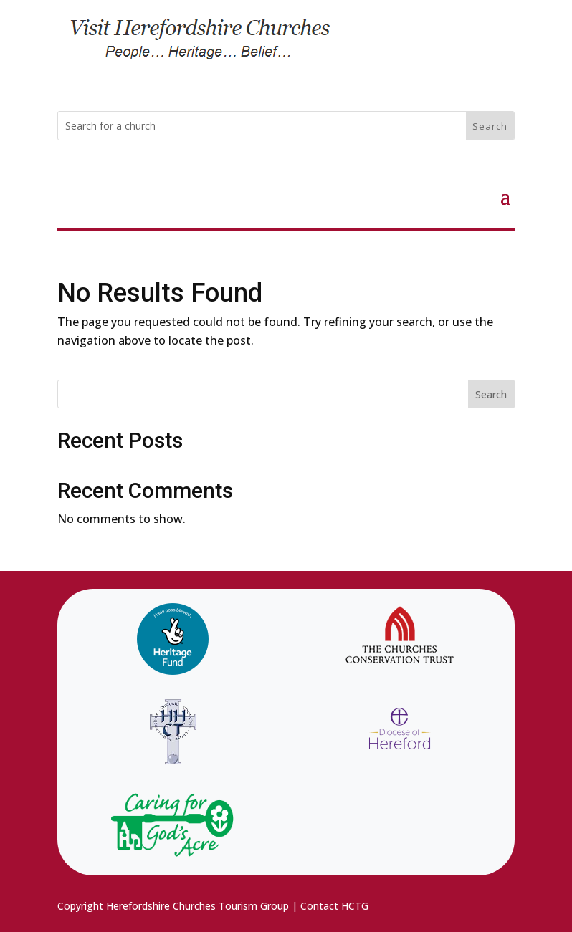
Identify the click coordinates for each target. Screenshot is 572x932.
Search (491, 394)
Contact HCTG (334, 906)
